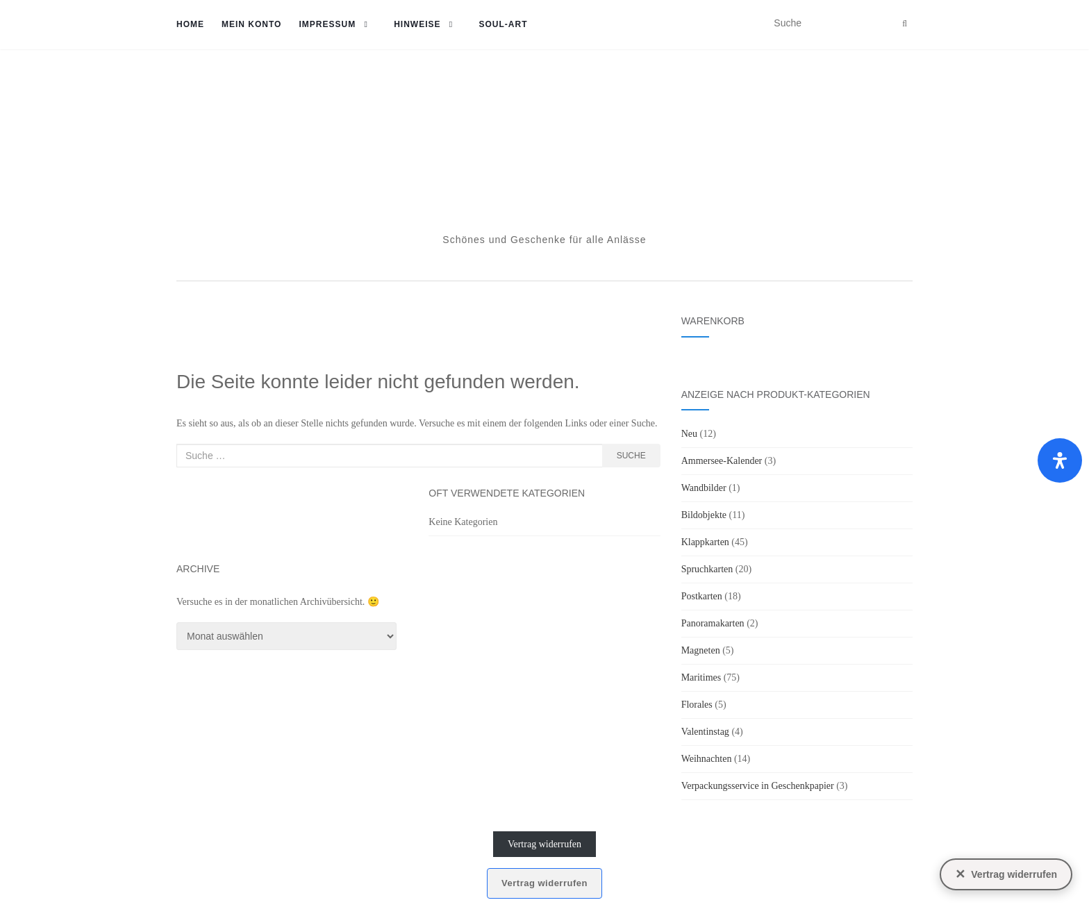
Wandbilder (703, 488)
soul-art (503, 24)
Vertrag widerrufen (544, 844)
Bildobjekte (703, 515)
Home (190, 24)
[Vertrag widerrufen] (1006, 874)
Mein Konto (251, 24)
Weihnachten (706, 759)
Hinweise (417, 24)
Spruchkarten (707, 569)
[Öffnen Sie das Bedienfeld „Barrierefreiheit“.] (1060, 460)
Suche (631, 455)
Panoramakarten (713, 623)
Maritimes (701, 677)
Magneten (700, 650)
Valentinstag (705, 731)
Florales (697, 704)
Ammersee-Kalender (722, 461)
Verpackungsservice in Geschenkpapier (757, 786)
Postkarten (701, 596)
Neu (689, 433)
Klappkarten (705, 542)
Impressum (327, 24)
